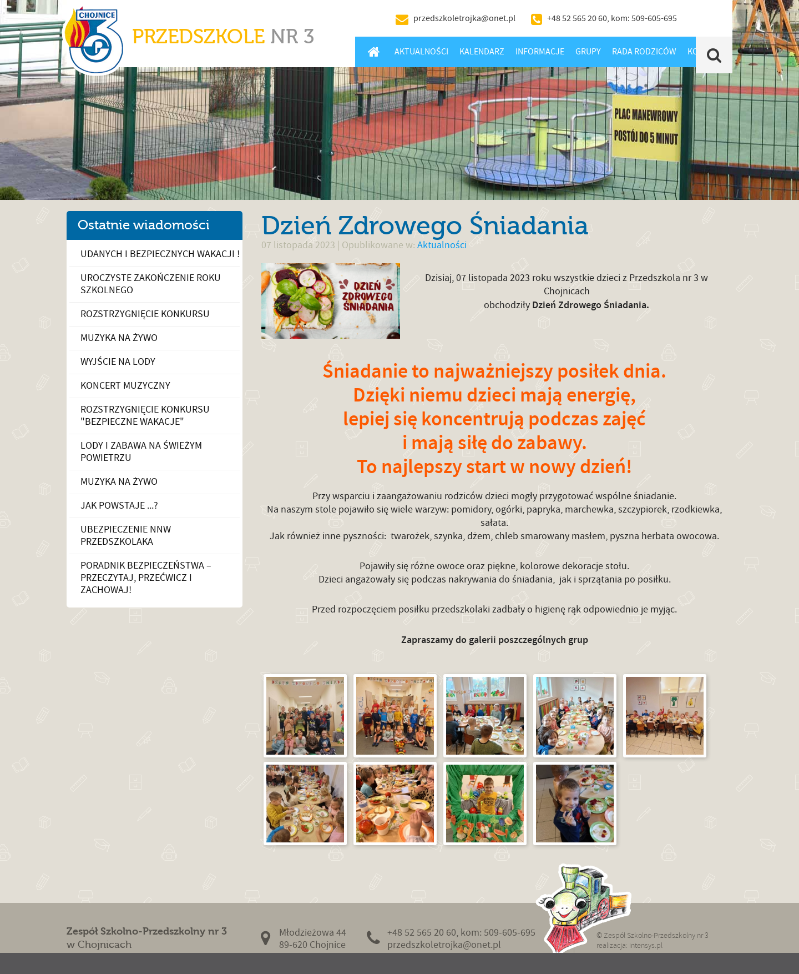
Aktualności (421, 51)
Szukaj (714, 55)
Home (373, 51)
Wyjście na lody (117, 361)
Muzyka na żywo (119, 338)
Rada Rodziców (644, 51)
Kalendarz (481, 51)
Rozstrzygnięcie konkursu (145, 314)
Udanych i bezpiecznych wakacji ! (160, 254)
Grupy (588, 51)
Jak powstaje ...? (119, 505)
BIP (707, 18)
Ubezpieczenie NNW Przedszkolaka (125, 535)
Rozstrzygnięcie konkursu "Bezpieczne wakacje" (145, 415)
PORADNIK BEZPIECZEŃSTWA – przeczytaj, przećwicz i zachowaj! (145, 577)
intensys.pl (646, 945)
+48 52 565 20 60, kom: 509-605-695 (612, 18)
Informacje (539, 51)
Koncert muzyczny (125, 385)
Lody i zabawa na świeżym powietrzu (141, 451)
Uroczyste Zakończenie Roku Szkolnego (150, 284)
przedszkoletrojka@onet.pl (464, 18)
